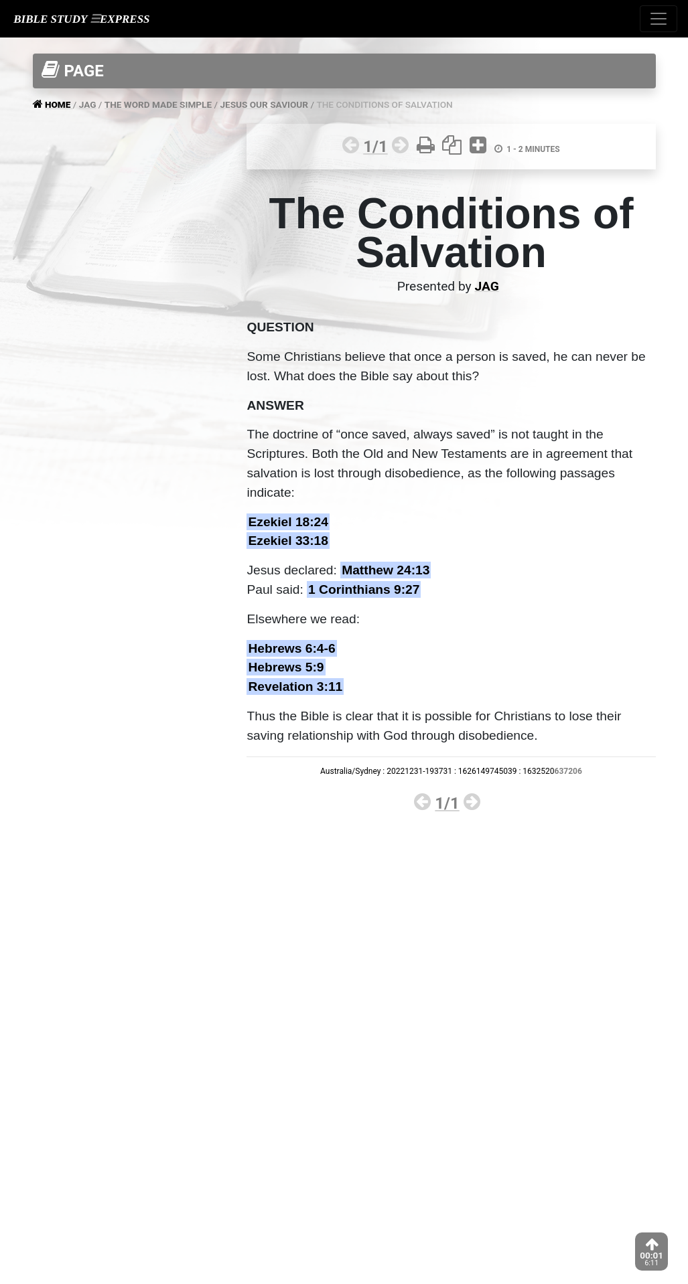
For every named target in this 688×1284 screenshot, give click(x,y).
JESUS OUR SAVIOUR (264, 104)
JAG (87, 104)
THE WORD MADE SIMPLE (158, 104)
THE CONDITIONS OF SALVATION (384, 104)
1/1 (375, 146)
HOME (59, 104)
